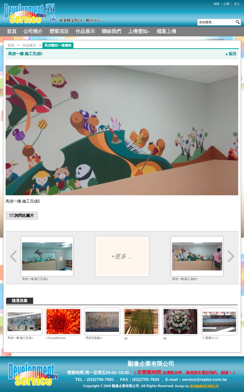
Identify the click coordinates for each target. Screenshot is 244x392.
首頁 (11, 31)
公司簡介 (33, 31)
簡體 (216, 4)
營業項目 (59, 31)
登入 (237, 4)
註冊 (226, 4)
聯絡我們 (111, 31)
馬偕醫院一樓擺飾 (57, 45)
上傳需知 (139, 31)
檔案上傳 (166, 31)
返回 (230, 54)
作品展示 (85, 31)
